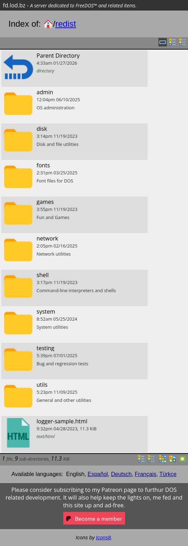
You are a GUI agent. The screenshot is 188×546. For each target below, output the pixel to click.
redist (65, 23)
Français (145, 474)
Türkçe (168, 474)
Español (97, 474)
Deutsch (121, 474)
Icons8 (103, 537)
